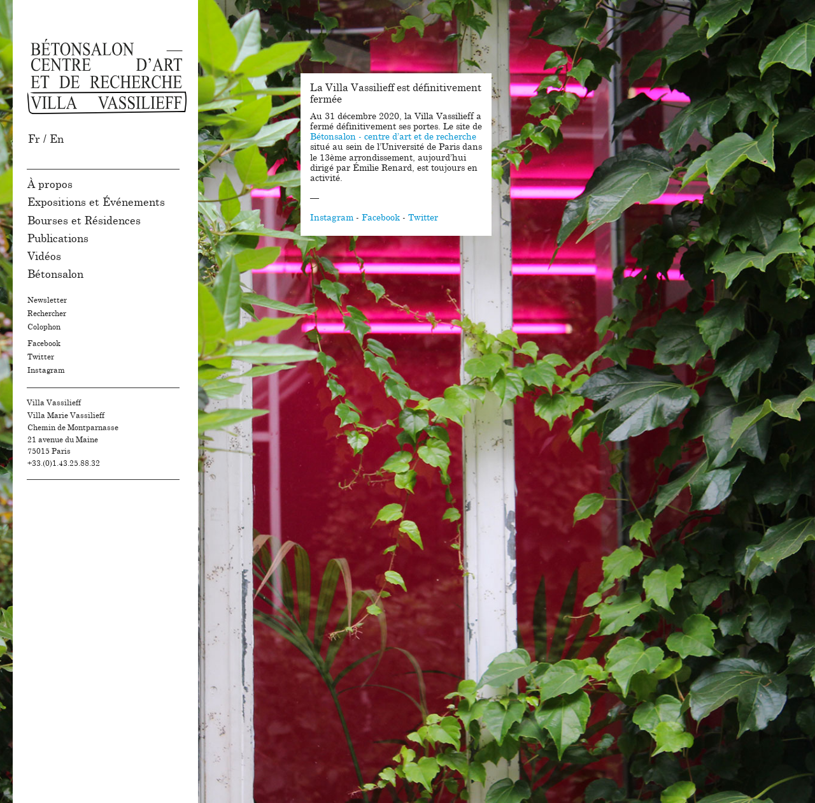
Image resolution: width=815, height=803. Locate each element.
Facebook (43, 343)
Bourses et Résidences (84, 220)
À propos (50, 184)
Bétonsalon (55, 274)
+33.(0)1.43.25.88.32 (63, 463)
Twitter (40, 357)
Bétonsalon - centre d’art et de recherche (393, 137)
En (57, 139)
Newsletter (47, 300)
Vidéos (44, 256)
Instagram (46, 370)
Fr (34, 139)
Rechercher (46, 313)
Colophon (43, 327)
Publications (58, 238)
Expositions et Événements (96, 202)
